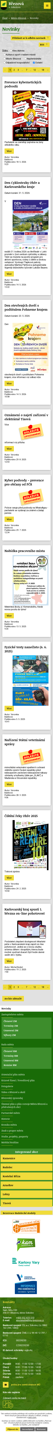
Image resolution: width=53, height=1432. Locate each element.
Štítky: (5, 50)
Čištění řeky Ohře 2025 (21, 816)
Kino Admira (18, 50)
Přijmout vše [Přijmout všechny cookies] (12, 1429)
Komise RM (10, 1065)
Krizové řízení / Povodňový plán (18, 1080)
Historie (5, 1118)
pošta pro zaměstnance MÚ (25, 1384)
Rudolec (7, 1167)
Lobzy (6, 1194)
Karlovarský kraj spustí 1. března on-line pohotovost (25, 911)
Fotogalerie (7, 1086)
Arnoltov (8, 1185)
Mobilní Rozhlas (10, 1142)
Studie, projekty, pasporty (14, 1136)
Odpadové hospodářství (18, 62)
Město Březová (18, 18)
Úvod (4, 18)
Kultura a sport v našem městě (20, 54)
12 (34, 70)
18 (43, 70)
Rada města (7, 1044)
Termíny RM (11, 1055)
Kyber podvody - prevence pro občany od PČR (24, 482)
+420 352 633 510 (25, 1317)
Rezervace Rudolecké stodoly (19, 1213)
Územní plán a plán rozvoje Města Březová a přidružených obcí (24, 1105)
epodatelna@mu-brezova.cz (30, 1320)
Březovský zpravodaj (12, 1098)
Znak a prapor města (12, 1130)
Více (9, 151)
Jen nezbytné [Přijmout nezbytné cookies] (27, 1429)
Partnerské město (10, 1112)
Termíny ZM (11, 1025)
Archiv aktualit (13, 998)
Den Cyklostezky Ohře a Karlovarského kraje (22, 185)
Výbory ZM (10, 1035)
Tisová (7, 1203)
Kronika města (9, 1124)
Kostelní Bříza (11, 1176)
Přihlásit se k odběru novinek (30, 38)
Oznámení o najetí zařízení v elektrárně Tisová (26, 417)
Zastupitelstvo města (12, 1014)
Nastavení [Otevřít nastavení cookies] (41, 1429)
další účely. (32, 1418)
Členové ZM (10, 1021)
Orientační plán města (13, 1074)
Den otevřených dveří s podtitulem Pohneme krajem (26, 307)
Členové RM (10, 1051)
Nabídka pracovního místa (25, 551)
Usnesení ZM (11, 1030)
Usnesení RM (11, 1060)
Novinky (6, 1008)
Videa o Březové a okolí (13, 1092)
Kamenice (9, 1158)
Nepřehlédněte (34, 58)
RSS (44, 44)
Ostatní (38, 62)
